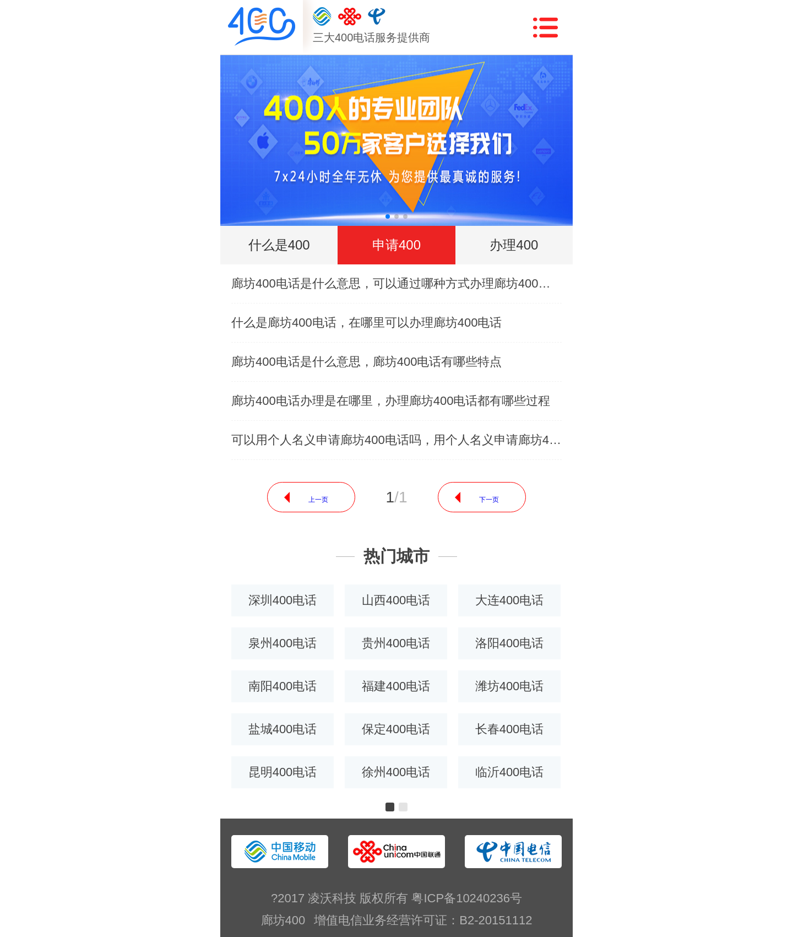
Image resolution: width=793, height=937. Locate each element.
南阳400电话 (282, 686)
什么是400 (279, 244)
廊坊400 (283, 920)
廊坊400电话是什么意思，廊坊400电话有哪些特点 (366, 362)
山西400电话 (396, 600)
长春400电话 (509, 729)
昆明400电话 (282, 772)
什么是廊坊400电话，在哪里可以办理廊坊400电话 (366, 322)
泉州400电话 (282, 643)
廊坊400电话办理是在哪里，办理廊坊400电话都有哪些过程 (390, 401)
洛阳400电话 (509, 643)
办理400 (514, 244)
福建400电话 (396, 686)
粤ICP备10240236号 (466, 898)
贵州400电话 (396, 643)
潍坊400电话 (509, 686)
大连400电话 (509, 600)
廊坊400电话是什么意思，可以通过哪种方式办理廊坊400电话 (396, 283)
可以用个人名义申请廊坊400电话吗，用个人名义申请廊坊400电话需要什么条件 (396, 440)
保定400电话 (396, 729)
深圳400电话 (282, 600)
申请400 (396, 244)
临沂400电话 (509, 772)
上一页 (318, 499)
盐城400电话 (282, 729)
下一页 (489, 499)
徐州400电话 (396, 772)
